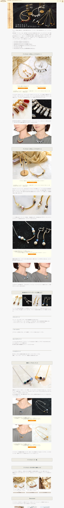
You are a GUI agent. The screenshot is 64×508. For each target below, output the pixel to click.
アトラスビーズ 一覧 (18, 46)
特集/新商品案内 (9, 0)
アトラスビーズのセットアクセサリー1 (21, 41)
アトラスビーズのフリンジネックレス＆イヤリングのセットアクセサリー (32, 484)
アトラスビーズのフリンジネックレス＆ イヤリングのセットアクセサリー (23, 87)
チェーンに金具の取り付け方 (25, 418)
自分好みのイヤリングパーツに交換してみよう (23, 44)
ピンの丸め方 (17, 418)
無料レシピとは (25, 91)
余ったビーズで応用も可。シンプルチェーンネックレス (25, 45)
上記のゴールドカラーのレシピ (19, 251)
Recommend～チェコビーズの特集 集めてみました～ (24, 48)
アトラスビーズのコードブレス (45, 483)
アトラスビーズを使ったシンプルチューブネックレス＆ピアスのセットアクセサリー (19, 484)
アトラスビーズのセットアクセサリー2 (21, 42)
